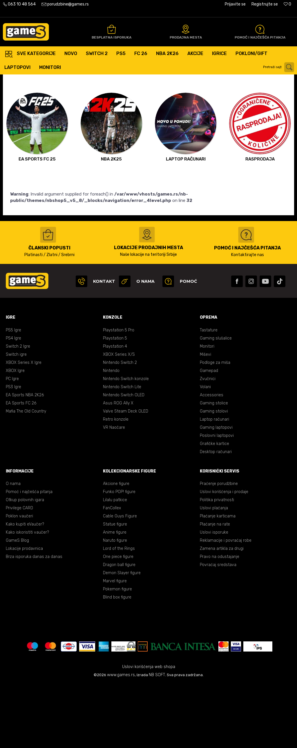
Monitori (207, 410)
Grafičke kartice (214, 507)
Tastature (209, 394)
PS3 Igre (13, 450)
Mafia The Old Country (26, 475)
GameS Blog (17, 604)
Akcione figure (116, 547)
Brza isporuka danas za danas (34, 620)
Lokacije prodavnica (24, 612)
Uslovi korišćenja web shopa (148, 730)
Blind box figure (117, 661)
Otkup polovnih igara (25, 563)
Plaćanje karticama (218, 580)
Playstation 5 (115, 402)
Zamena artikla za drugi (222, 612)
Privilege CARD (19, 572)
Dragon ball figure (119, 628)
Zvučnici (207, 442)
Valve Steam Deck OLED (125, 475)
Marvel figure (115, 645)
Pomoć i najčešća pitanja (29, 555)
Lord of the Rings (119, 612)
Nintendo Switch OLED (123, 459)
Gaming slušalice (216, 402)
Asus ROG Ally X (118, 467)
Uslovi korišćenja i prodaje (224, 555)
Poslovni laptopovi (217, 499)
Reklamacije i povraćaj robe (225, 604)
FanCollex (112, 572)
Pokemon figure (117, 653)
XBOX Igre (15, 434)
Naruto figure (115, 604)
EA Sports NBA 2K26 (25, 459)
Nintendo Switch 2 (120, 426)
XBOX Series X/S (119, 418)
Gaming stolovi (214, 475)
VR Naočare (114, 491)
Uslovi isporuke (214, 596)
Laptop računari (214, 483)
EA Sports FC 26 (21, 467)
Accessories (211, 459)
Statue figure (115, 588)
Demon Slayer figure (122, 636)
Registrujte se (264, 4)
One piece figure (118, 620)
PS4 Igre (13, 402)
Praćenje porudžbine (219, 547)
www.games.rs (121, 738)
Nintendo (111, 434)
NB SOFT (157, 738)
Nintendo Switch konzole (126, 442)
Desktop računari (216, 515)
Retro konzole (115, 483)
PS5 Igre (13, 394)
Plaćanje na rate (215, 588)
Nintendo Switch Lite (122, 450)
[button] (279, 67)
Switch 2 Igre (18, 410)
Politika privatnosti (217, 563)
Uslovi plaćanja (214, 572)
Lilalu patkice (115, 563)
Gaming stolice (214, 467)
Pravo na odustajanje (219, 620)
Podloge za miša (215, 426)
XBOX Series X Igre (23, 426)
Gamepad (209, 434)
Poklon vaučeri (19, 580)
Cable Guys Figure (120, 580)
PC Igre (12, 442)
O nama (13, 547)
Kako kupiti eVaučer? (25, 588)
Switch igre (16, 418)
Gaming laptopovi (216, 491)
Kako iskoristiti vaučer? (27, 596)
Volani (205, 450)
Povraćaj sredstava (218, 628)
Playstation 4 (115, 410)
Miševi (205, 418)
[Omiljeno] (287, 4)
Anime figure (114, 596)
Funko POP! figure (119, 555)
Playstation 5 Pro (118, 394)
